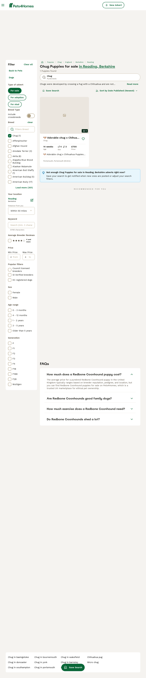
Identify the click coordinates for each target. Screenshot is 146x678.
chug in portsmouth (44, 667)
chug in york (40, 662)
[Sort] (116, 91)
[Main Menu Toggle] (3, 5)
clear (30, 122)
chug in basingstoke (18, 657)
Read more (132, 84)
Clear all (28, 64)
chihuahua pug (94, 657)
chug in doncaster (17, 662)
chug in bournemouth (45, 657)
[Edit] (32, 200)
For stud (15, 104)
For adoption (17, 97)
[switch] (31, 115)
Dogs (11, 77)
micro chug (93, 662)
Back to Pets (15, 70)
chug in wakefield (70, 657)
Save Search (50, 90)
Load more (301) (24, 187)
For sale (15, 90)
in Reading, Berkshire (97, 66)
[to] (30, 257)
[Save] (83, 139)
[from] (16, 257)
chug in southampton (19, 667)
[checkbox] (10, 136)
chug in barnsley (69, 662)
